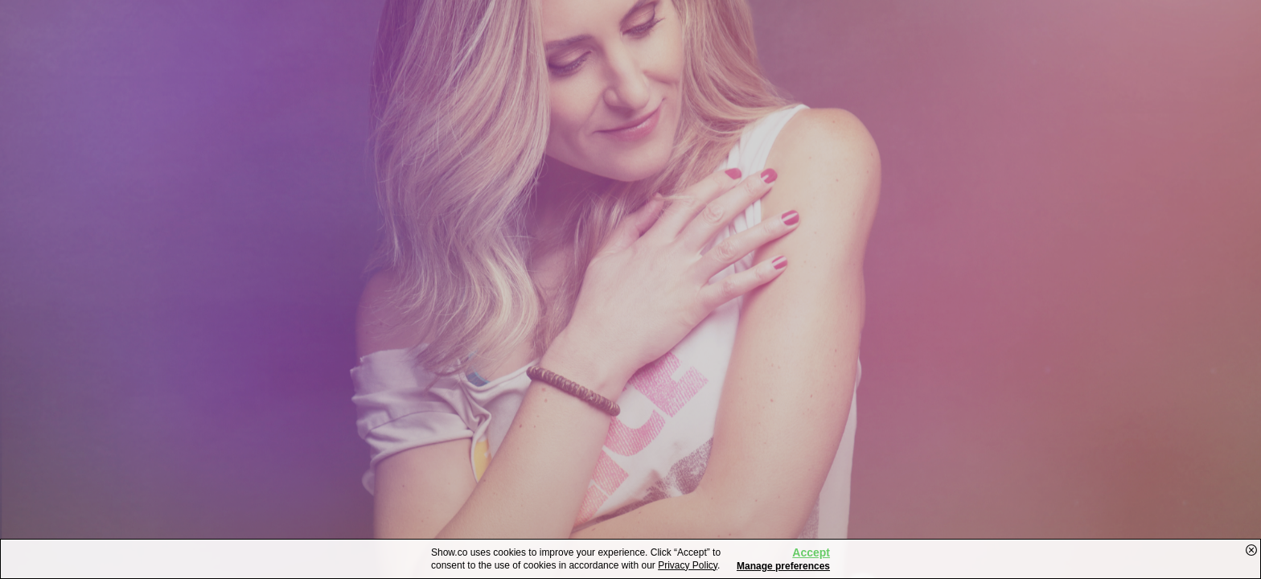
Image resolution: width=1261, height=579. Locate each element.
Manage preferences (783, 566)
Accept (811, 552)
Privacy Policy (687, 565)
